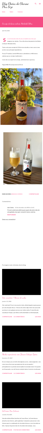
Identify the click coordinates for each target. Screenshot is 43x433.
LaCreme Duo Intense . (11, 411)
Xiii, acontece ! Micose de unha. (14, 297)
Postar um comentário (22, 430)
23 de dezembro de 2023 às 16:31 (24, 207)
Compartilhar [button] (34, 194)
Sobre (11, 12)
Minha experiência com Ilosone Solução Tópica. (20, 354)
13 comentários (19, 316)
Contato (20, 12)
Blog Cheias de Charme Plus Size (15, 5)
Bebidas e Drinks (16, 194)
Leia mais (38, 316)
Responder (11, 214)
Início (3, 12)
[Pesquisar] (36, 3)
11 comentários (19, 373)
